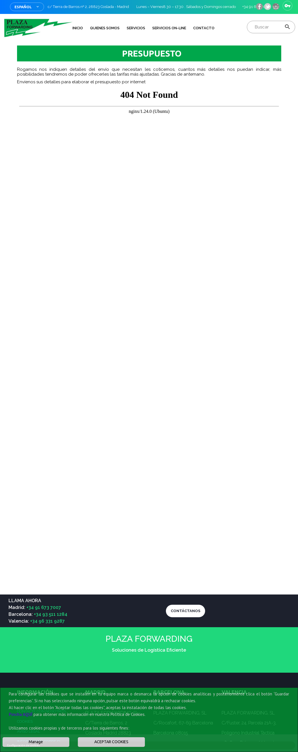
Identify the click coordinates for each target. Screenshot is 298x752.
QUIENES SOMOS (105, 28)
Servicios (136, 28)
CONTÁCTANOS (185, 611)
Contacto (203, 28)
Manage (36, 741)
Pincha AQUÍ (20, 714)
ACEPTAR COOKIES (111, 741)
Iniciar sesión (287, 6)
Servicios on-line (169, 28)
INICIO (77, 28)
